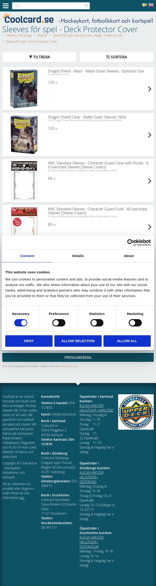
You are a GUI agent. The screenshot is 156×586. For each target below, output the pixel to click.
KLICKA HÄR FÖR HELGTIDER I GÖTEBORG (91, 477)
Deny (29, 341)
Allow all (127, 341)
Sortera (119, 57)
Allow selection (78, 341)
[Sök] (86, 5)
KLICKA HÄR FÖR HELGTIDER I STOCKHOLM (91, 542)
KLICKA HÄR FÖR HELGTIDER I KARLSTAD (96, 407)
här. (22, 497)
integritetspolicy (68, 366)
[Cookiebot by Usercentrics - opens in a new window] (131, 242)
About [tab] (129, 256)
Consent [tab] (27, 256)
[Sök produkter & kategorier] (51, 5)
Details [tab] (78, 256)
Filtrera (41, 57)
